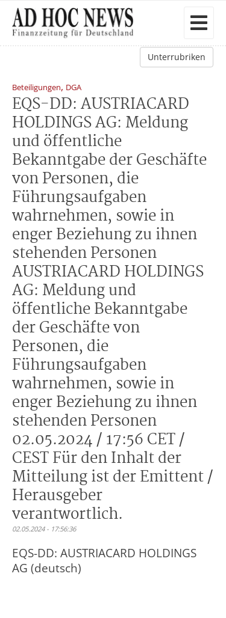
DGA (73, 88)
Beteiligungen (36, 88)
